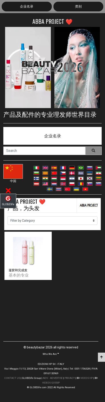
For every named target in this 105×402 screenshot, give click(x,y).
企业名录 (26, 6)
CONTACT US (12, 378)
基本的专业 (19, 275)
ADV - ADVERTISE (53, 378)
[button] (50, 354)
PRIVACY (70, 378)
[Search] (44, 151)
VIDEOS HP (85, 378)
